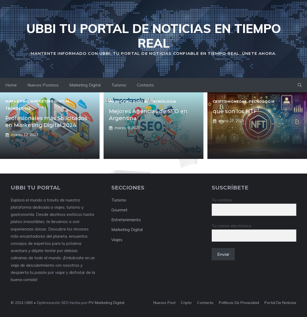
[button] (299, 85)
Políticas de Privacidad (239, 302)
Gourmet (119, 209)
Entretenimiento (126, 219)
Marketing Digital (85, 85)
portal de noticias (280, 302)
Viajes (116, 239)
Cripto (186, 302)
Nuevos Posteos (43, 85)
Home (11, 85)
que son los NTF (235, 111)
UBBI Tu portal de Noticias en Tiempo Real (153, 36)
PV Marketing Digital (106, 302)
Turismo (118, 85)
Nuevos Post (164, 302)
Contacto (145, 85)
